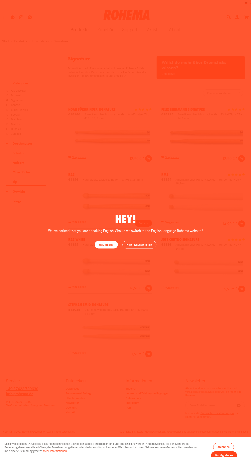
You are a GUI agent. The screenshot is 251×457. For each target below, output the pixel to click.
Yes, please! (106, 244)
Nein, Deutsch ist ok (139, 244)
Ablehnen (223, 447)
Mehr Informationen (55, 451)
